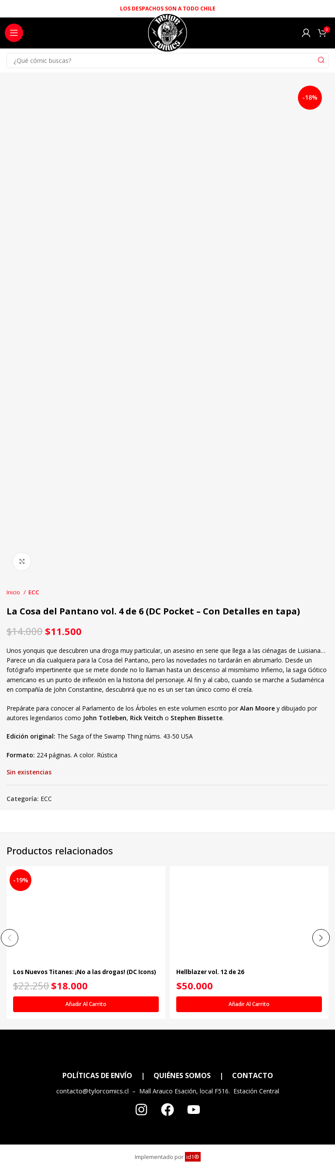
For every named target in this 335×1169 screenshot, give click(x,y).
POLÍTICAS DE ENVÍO (97, 1075)
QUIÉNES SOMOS (182, 1075)
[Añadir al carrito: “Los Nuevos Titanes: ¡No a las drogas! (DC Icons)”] (86, 1004)
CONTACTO (252, 1075)
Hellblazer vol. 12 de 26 (211, 972)
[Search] (167, 60)
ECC (33, 592)
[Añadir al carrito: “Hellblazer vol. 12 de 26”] (249, 1004)
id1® (192, 1157)
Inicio (14, 592)
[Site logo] (167, 35)
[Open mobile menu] (14, 33)
